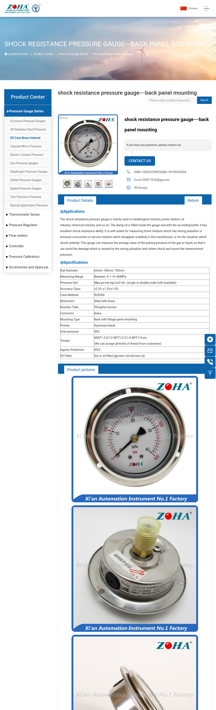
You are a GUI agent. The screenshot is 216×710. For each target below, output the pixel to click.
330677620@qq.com (156, 180)
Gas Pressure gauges (24, 163)
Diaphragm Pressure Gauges (28, 171)
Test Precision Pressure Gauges (25, 198)
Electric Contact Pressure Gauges (26, 156)
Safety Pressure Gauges (26, 180)
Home (24, 54)
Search (204, 100)
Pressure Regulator (23, 225)
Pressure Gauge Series (73, 54)
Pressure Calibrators (24, 257)
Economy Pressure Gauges (27, 121)
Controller (16, 246)
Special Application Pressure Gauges (29, 206)
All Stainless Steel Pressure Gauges (28, 130)
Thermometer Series (24, 214)
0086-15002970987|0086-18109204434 (160, 172)
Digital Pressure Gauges (26, 188)
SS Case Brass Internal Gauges (113, 54)
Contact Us (140, 161)
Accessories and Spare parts (30, 267)
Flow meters (18, 236)
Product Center (43, 54)
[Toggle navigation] (206, 8)
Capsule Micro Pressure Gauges (25, 147)
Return (193, 200)
